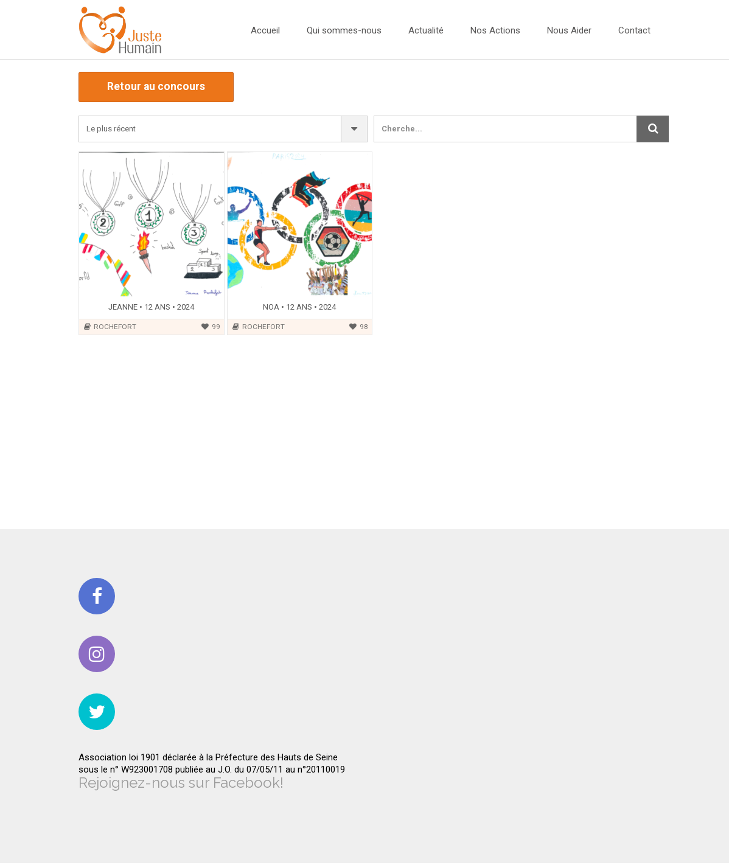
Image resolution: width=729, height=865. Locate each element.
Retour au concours (159, 88)
